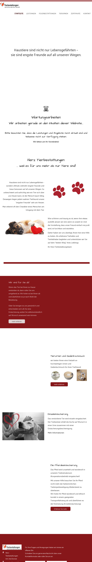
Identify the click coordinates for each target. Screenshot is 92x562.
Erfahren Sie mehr (60, 428)
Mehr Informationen (56, 352)
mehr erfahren (20, 234)
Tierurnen (63, 13)
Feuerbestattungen (47, 13)
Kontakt (87, 13)
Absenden (32, 520)
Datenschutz (15, 549)
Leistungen (31, 13)
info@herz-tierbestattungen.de (13, 509)
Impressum (6, 549)
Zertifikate (75, 13)
